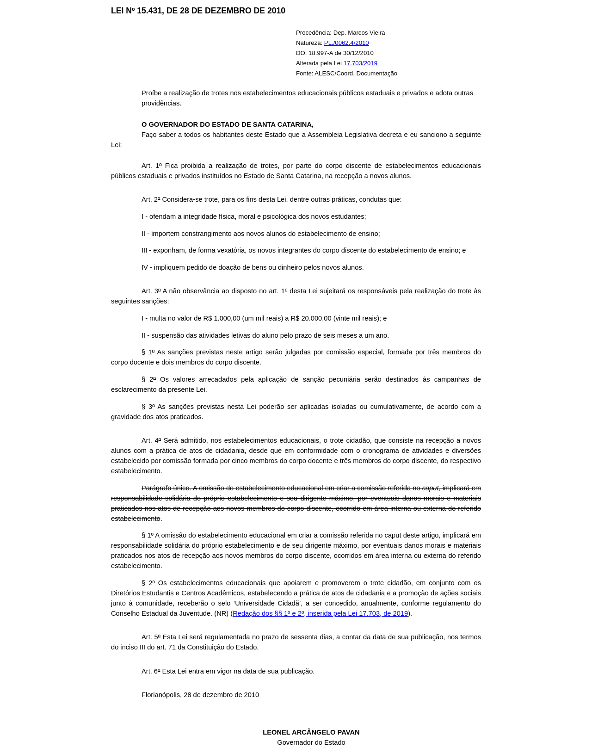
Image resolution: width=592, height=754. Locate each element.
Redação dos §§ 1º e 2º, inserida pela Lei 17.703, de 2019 (320, 613)
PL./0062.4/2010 (346, 42)
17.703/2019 (360, 63)
